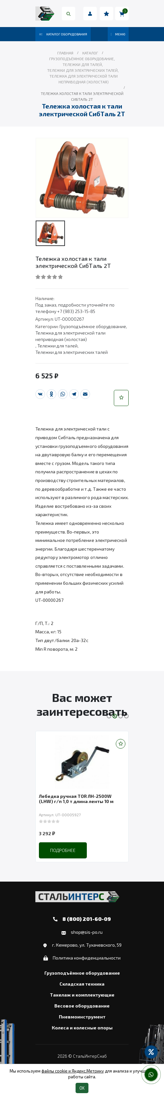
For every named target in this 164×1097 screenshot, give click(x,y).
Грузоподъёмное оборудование (92, 326)
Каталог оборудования (63, 34)
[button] (121, 398)
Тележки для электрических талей (71, 352)
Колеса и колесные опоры (82, 1028)
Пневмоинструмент (82, 1017)
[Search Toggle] (68, 13)
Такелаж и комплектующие (82, 995)
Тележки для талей (57, 345)
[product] (82, 761)
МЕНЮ (118, 34)
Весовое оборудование (82, 1006)
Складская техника (82, 984)
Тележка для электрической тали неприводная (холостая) (70, 336)
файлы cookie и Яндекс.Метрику (72, 1070)
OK (82, 1088)
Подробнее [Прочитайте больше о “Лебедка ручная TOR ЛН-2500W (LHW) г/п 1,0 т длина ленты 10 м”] (63, 850)
